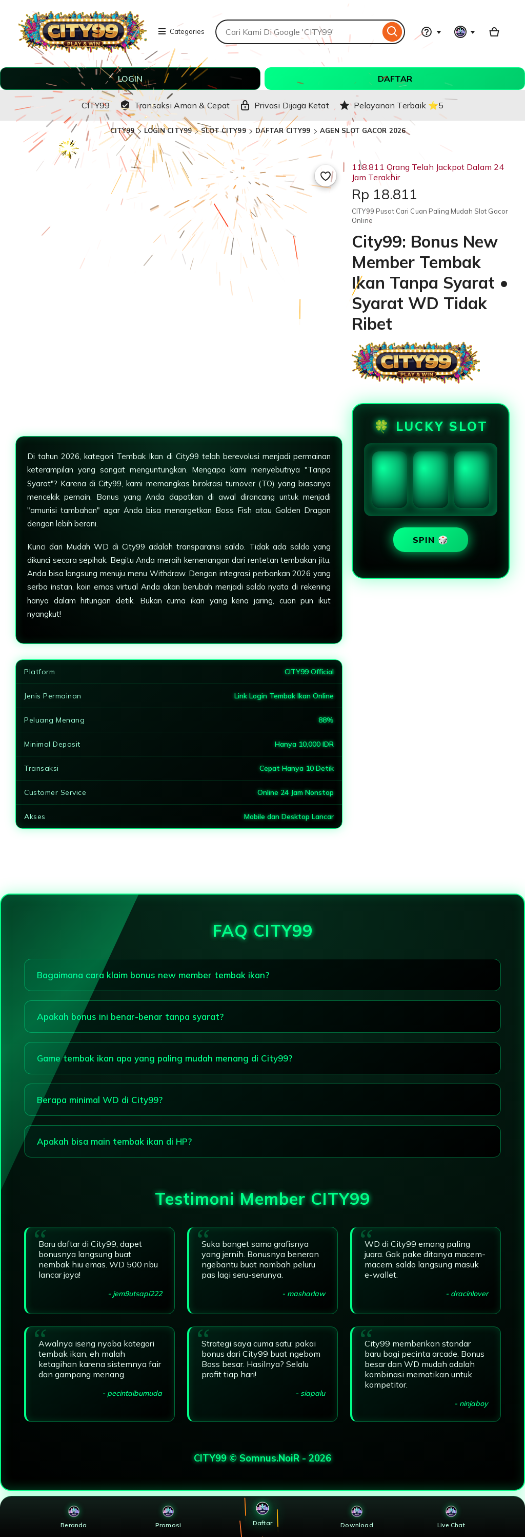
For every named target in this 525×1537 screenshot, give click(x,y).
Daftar (262, 1514)
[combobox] (297, 32)
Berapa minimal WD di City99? (100, 1099)
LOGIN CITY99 (168, 130)
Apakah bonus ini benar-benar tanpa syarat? (130, 1016)
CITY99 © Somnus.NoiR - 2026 (262, 1458)
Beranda (73, 1517)
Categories (181, 31)
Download (356, 1517)
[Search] (392, 32)
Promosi (168, 1517)
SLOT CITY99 (223, 130)
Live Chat (451, 1517)
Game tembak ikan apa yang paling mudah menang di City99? (164, 1058)
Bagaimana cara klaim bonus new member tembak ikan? (153, 975)
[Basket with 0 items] (494, 32)
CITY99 (122, 130)
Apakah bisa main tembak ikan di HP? (114, 1141)
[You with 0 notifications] (465, 32)
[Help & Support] (431, 32)
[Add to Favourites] (325, 175)
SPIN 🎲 (431, 540)
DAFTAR (395, 78)
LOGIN (130, 78)
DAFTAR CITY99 (283, 130)
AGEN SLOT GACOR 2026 (363, 130)
